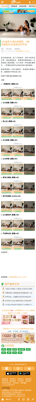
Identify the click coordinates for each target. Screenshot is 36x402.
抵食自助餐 (22, 6)
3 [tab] (19, 11)
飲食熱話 (13, 379)
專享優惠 (23, 383)
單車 (14, 352)
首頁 (2, 49)
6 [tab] (17, 13)
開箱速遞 (14, 6)
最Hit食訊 (5, 6)
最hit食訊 (9, 49)
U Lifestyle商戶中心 (8, 385)
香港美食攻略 (6, 383)
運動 (28, 349)
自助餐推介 (5, 390)
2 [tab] (17, 11)
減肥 (3, 349)
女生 (9, 349)
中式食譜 (20, 381)
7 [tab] (19, 13)
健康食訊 (17, 49)
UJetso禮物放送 (7, 396)
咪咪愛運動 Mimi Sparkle (23, 51)
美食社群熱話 (6, 392)
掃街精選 (5, 381)
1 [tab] (14, 11)
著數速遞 (5, 379)
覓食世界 (31, 6)
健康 (14, 349)
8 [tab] (22, 13)
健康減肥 (21, 349)
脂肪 (3, 352)
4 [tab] (22, 11)
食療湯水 (28, 381)
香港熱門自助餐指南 (8, 394)
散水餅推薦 (14, 390)
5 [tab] (14, 13)
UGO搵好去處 (16, 392)
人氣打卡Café (20, 394)
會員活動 (16, 383)
